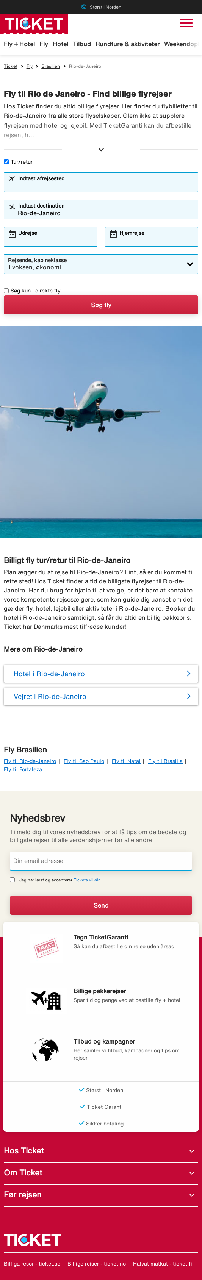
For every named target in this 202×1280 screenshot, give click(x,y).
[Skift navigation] (186, 23)
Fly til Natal (126, 761)
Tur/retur (18, 161)
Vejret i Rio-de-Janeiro (50, 696)
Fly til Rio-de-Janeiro (30, 761)
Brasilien (50, 66)
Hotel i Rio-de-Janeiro (49, 673)
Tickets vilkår (87, 880)
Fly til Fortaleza (23, 769)
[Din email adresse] (101, 861)
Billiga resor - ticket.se (32, 1263)
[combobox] (106, 185)
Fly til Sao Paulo (84, 761)
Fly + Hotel (19, 44)
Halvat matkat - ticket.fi (162, 1263)
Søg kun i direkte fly (32, 290)
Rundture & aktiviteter (128, 44)
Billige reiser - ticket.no (96, 1263)
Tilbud (82, 44)
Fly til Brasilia (165, 761)
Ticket (10, 66)
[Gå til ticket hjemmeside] (34, 23)
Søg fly (101, 305)
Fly (43, 44)
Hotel (60, 44)
